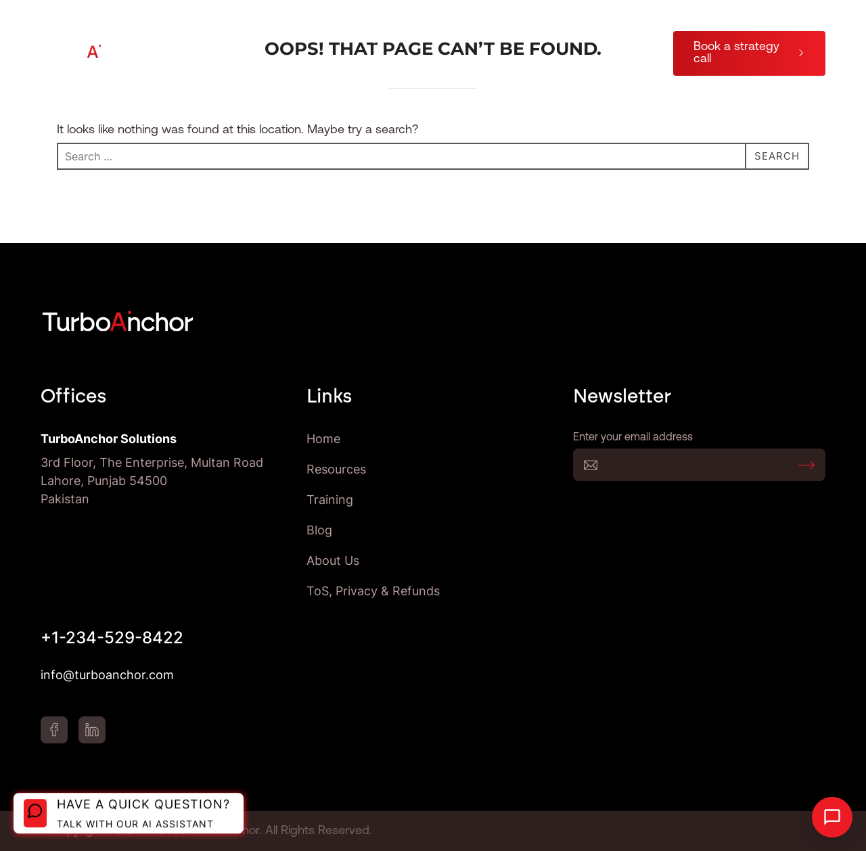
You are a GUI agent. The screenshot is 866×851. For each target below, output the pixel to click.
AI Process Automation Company (288, 37)
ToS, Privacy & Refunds (373, 591)
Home (323, 439)
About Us (620, 37)
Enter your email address (699, 464)
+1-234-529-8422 (112, 637)
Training (540, 37)
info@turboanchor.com (107, 675)
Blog (633, 69)
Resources (449, 37)
